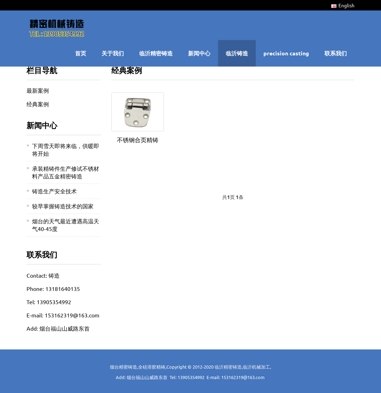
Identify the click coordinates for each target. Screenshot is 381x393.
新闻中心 (199, 53)
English (342, 5)
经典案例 (38, 103)
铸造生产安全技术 (54, 190)
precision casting (286, 53)
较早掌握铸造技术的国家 (63, 205)
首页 (80, 53)
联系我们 (335, 53)
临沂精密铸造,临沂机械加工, (243, 367)
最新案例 (38, 90)
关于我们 (113, 53)
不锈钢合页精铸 (137, 139)
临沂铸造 (237, 53)
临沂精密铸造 (156, 53)
